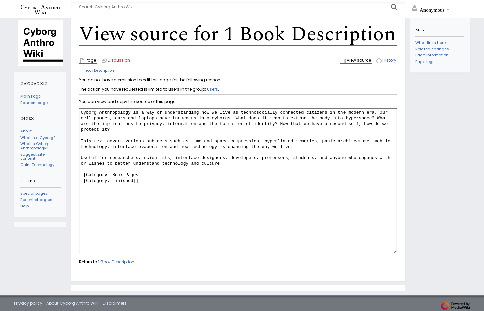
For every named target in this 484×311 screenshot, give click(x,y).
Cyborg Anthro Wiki (41, 9)
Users (212, 89)
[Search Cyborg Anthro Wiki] (238, 6)
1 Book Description (98, 70)
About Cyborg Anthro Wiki (72, 303)
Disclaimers (115, 303)
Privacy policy (28, 303)
